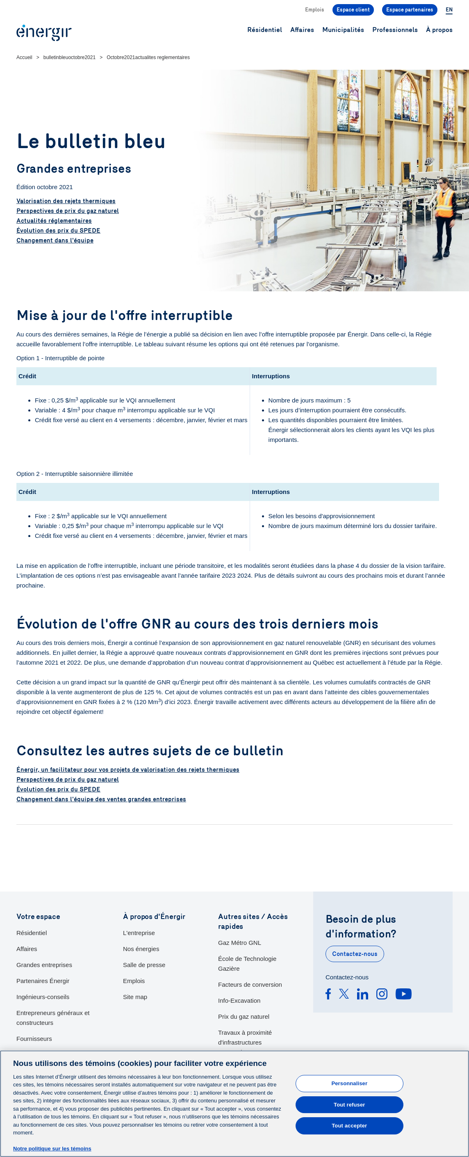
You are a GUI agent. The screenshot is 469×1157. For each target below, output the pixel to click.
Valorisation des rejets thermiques (66, 201)
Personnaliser (349, 1083)
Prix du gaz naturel (243, 1016)
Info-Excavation (239, 1000)
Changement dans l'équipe (54, 240)
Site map (135, 996)
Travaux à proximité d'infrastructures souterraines (245, 1042)
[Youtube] (404, 995)
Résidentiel (31, 932)
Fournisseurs (34, 1038)
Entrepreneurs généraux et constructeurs (52, 1017)
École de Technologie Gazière (247, 963)
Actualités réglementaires (54, 220)
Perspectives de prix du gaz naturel (67, 211)
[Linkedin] (362, 995)
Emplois (314, 10)
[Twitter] (344, 995)
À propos (439, 30)
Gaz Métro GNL (239, 942)
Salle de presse (144, 964)
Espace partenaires (409, 10)
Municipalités (343, 30)
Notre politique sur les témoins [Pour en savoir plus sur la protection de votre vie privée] (52, 1149)
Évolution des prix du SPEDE (58, 230)
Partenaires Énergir (42, 980)
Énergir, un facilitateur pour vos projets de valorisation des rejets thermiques (127, 769)
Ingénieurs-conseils (42, 996)
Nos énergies (141, 948)
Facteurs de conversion (250, 984)
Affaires (26, 948)
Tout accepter (349, 1126)
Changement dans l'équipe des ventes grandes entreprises (101, 799)
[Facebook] (328, 995)
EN (449, 10)
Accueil (24, 57)
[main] (234, 1103)
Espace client (353, 10)
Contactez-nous (355, 954)
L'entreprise (139, 932)
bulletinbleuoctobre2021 (69, 57)
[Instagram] (381, 995)
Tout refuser (349, 1105)
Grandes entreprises (44, 964)
